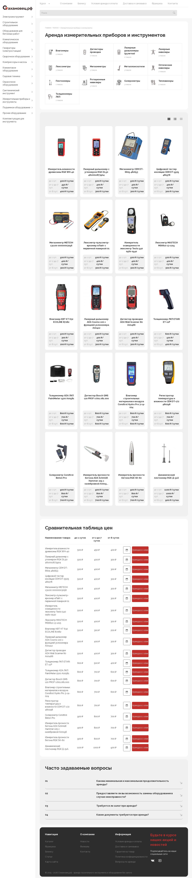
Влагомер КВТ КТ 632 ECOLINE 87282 (61, 320)
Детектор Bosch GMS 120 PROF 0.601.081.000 (96, 397)
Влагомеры (62, 50)
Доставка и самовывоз (135, 3)
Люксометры (63, 66)
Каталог (49, 841)
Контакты (173, 3)
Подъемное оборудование (16, 107)
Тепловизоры (166, 81)
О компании (66, 3)
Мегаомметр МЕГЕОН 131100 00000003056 (61, 244)
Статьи (48, 856)
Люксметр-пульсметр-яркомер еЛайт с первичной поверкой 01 (96, 245)
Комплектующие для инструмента (13, 120)
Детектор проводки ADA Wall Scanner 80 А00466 (131, 322)
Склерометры (132, 81)
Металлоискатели (134, 66)
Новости (84, 841)
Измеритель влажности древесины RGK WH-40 (61, 170)
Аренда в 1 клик (140, 550)
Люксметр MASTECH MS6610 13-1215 (166, 244)
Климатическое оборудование (11, 41)
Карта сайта (51, 862)
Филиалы (84, 846)
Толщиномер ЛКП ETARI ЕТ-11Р (166, 320)
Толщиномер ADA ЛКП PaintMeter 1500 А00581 (61, 397)
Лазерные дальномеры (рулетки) (131, 50)
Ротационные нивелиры (97, 81)
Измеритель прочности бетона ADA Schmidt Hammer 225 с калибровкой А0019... (96, 479)
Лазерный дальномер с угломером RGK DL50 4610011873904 (96, 172)
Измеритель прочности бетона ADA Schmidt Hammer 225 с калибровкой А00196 (57, 727)
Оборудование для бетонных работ (12, 32)
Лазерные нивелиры (164, 50)
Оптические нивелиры (165, 66)
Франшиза (157, 3)
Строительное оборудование (10, 24)
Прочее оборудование (14, 113)
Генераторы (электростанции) (12, 49)
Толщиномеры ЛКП (64, 95)
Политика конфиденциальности (131, 856)
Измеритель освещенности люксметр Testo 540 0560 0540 (131, 247)
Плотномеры (63, 81)
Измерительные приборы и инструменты (16, 100)
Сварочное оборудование (16, 56)
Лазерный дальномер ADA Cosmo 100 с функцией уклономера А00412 (96, 323)
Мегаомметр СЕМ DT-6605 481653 (131, 170)
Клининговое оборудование (10, 69)
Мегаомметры (98, 66)
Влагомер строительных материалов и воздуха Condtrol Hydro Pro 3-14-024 (131, 401)
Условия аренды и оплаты (104, 3)
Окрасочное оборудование (10, 83)
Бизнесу (82, 3)
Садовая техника (11, 76)
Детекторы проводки (96, 50)
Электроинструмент (13, 16)
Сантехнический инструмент (11, 92)
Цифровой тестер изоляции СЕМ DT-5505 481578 (166, 172)
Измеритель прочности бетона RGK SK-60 (131, 476)
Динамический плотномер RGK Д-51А (166, 476)
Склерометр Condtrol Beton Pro (61, 476)
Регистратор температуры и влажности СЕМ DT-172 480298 (166, 400)
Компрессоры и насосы (15, 62)
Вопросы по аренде (125, 862)
